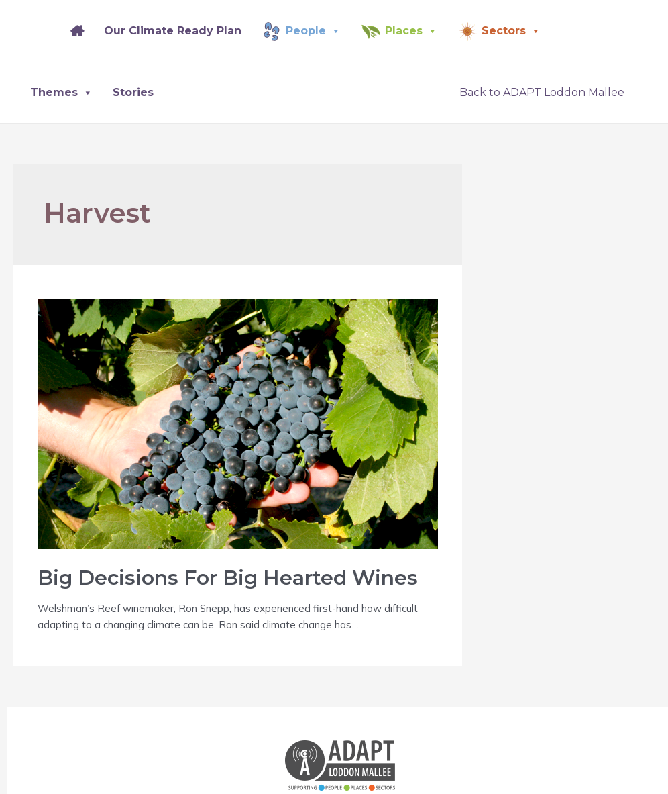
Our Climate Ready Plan (172, 30)
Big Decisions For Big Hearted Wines (228, 577)
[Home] (77, 31)
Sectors (511, 30)
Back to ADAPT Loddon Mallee (541, 92)
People (313, 30)
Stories (133, 92)
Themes (61, 92)
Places (411, 30)
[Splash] (40, 31)
